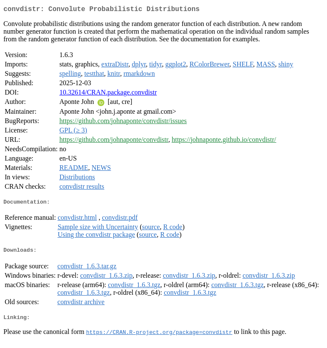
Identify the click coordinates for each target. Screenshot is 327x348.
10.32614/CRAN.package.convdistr (108, 94)
